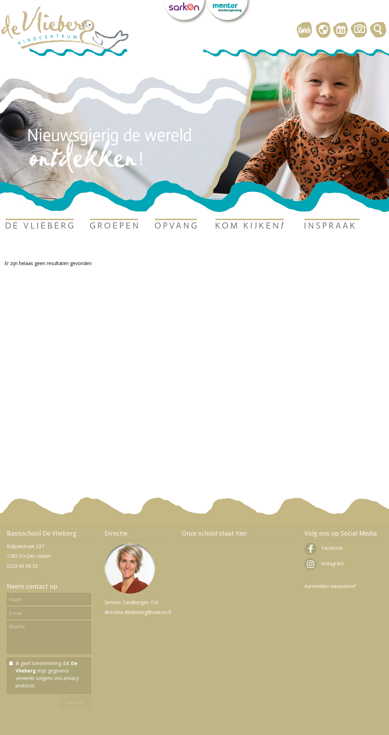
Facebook (323, 548)
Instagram (324, 563)
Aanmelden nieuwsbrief (330, 586)
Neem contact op (32, 586)
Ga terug (13, 273)
